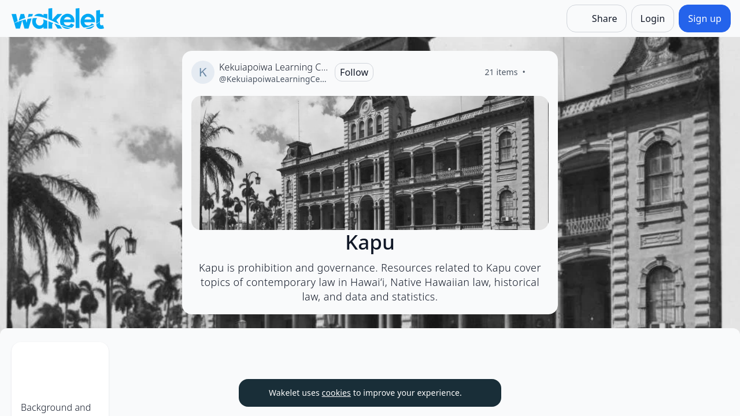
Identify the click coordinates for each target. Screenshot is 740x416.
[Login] (653, 18)
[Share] (597, 18)
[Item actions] (169, 360)
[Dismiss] (478, 393)
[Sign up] (705, 18)
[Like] (539, 72)
